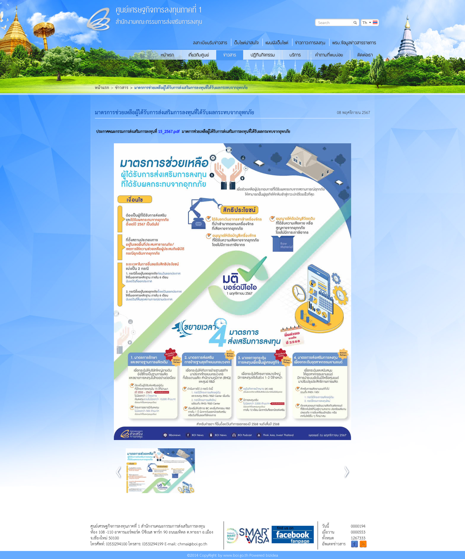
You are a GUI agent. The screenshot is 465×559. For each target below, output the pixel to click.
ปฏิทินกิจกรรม (263, 55)
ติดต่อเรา (365, 55)
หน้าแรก (167, 55)
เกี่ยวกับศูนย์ (198, 55)
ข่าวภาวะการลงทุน (310, 42)
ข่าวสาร (229, 55)
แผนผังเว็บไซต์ (276, 42)
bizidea (272, 555)
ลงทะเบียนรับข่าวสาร (210, 42)
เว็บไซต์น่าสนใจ (246, 42)
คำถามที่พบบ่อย (329, 55)
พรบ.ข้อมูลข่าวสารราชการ (354, 42)
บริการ (295, 55)
